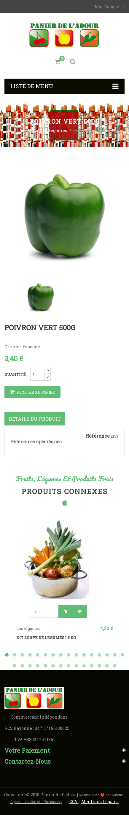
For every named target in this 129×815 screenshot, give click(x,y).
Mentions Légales (100, 801)
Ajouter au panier (32, 392)
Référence (98, 436)
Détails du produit (35, 419)
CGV (74, 801)
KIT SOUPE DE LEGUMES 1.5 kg (46, 637)
